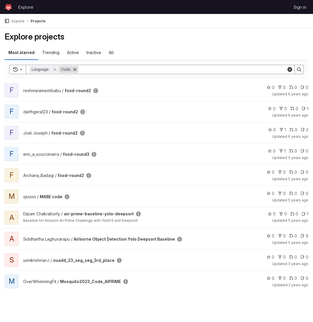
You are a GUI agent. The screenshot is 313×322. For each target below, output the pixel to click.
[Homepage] (8, 7)
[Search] (182, 69)
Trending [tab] (50, 52)
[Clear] (289, 69)
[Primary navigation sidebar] (7, 21)
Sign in (300, 7)
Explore (25, 7)
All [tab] (111, 52)
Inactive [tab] (93, 52)
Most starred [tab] (21, 52)
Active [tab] (73, 52)
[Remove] (74, 69)
